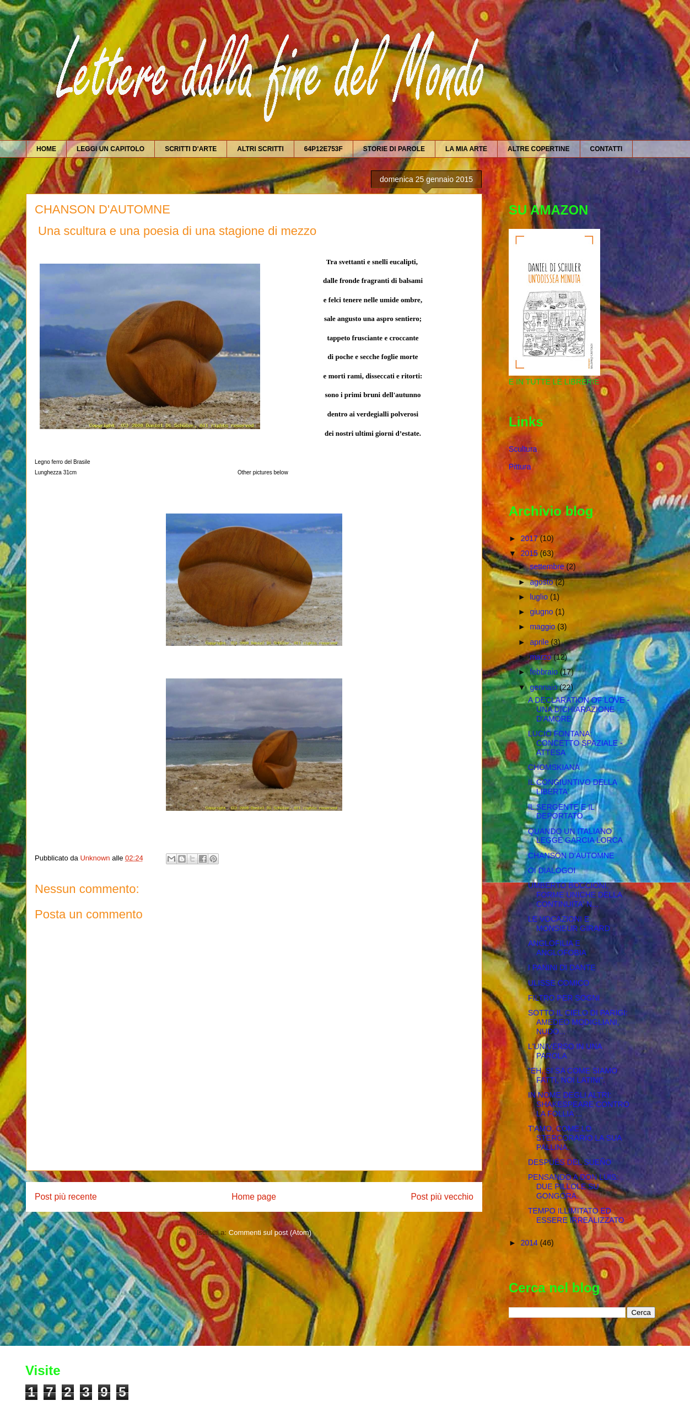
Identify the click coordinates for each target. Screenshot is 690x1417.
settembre (548, 566)
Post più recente (66, 1196)
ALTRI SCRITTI (260, 149)
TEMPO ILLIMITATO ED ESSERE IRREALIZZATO (576, 1215)
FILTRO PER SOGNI (564, 997)
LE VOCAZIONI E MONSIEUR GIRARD (569, 924)
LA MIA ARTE (466, 149)
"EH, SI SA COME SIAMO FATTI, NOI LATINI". (572, 1075)
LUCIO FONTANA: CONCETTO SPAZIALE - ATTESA (575, 743)
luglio (540, 596)
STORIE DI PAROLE (394, 149)
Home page (253, 1196)
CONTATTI (606, 149)
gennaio (544, 687)
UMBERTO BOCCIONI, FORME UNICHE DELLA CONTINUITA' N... (575, 894)
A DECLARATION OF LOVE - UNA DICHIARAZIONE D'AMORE (578, 709)
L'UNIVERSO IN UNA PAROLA (565, 1051)
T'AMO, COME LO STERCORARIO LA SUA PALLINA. (575, 1138)
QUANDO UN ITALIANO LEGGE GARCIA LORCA (575, 836)
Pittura (520, 466)
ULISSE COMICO (558, 982)
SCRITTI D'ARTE (191, 149)
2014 (530, 1242)
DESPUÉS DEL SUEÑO (569, 1162)
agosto (542, 582)
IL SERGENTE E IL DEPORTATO (561, 812)
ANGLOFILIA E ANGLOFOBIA (557, 948)
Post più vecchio (442, 1196)
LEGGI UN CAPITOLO (110, 149)
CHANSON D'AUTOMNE (571, 855)
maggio (543, 626)
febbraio (544, 671)
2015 (530, 553)
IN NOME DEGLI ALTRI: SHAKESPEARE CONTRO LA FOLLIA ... (578, 1104)
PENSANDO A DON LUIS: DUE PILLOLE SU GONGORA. (573, 1186)
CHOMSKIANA (554, 767)
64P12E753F (323, 149)
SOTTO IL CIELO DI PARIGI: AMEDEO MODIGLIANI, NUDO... (578, 1022)
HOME (46, 149)
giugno (542, 611)
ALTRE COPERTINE (538, 149)
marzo (541, 657)
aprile (540, 642)
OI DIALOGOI (551, 870)
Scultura (523, 449)
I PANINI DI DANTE (562, 967)
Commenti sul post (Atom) (270, 1232)
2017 (530, 538)
